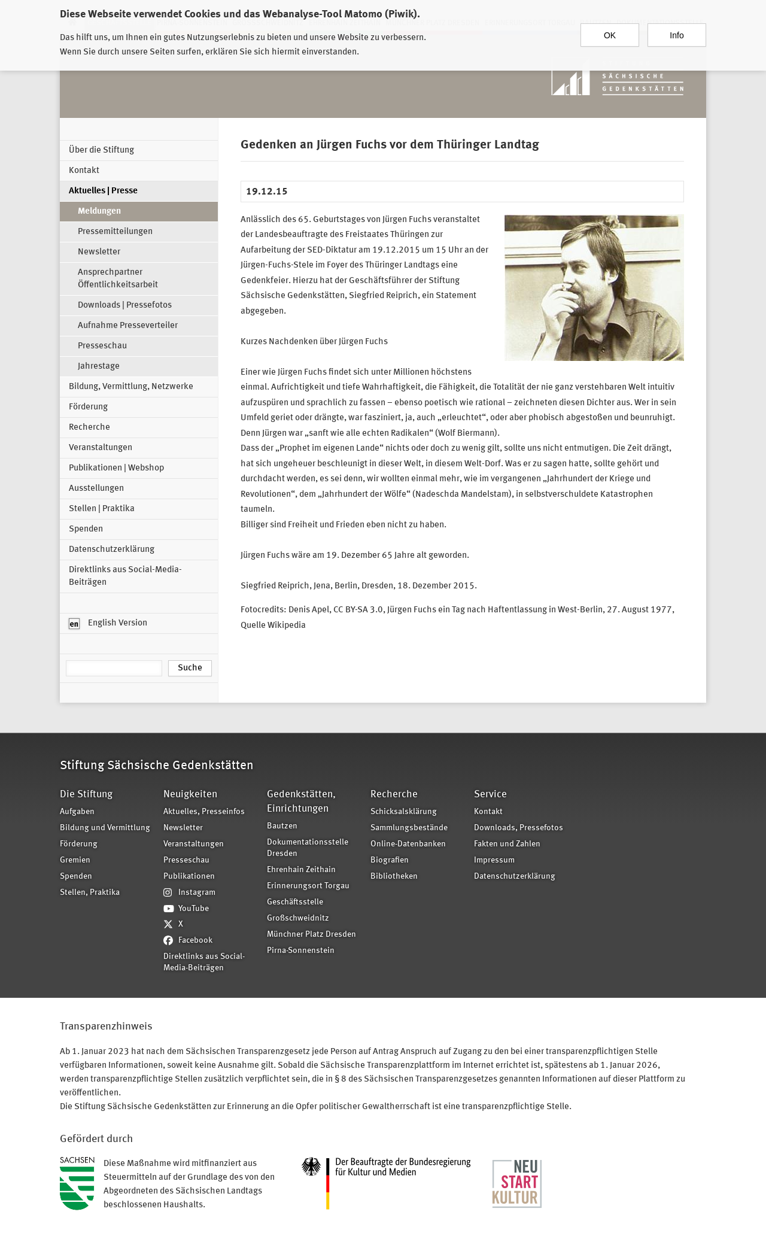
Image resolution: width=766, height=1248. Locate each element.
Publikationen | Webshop (116, 468)
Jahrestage (99, 366)
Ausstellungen (96, 488)
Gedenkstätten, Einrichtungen (301, 802)
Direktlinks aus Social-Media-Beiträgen (125, 576)
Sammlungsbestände (409, 828)
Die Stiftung (86, 795)
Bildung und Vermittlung (105, 828)
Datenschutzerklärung (111, 549)
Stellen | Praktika (102, 509)
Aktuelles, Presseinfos (204, 812)
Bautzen (282, 826)
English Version (108, 623)
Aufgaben (77, 812)
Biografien (389, 860)
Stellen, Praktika (90, 893)
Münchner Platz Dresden (311, 935)
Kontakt (84, 170)
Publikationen (189, 876)
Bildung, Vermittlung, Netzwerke (131, 386)
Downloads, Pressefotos (518, 828)
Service (490, 795)
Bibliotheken (394, 876)
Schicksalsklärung (403, 812)
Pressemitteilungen (115, 231)
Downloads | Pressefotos (125, 305)
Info (676, 29)
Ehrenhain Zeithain (301, 870)
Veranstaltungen (100, 448)
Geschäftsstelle (295, 902)
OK (610, 29)
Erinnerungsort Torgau (308, 886)
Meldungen (99, 211)
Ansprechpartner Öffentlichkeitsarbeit (118, 279)
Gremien (75, 860)
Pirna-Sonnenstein (301, 951)
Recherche (89, 427)
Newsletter (99, 252)
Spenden (86, 529)
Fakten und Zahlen (507, 844)
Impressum (494, 860)
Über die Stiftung (101, 150)
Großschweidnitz (298, 918)
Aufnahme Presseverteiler (128, 325)
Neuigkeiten (190, 795)
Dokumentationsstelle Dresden (307, 848)
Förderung (88, 407)
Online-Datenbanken (408, 844)
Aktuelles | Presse (103, 191)
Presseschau (102, 346)
